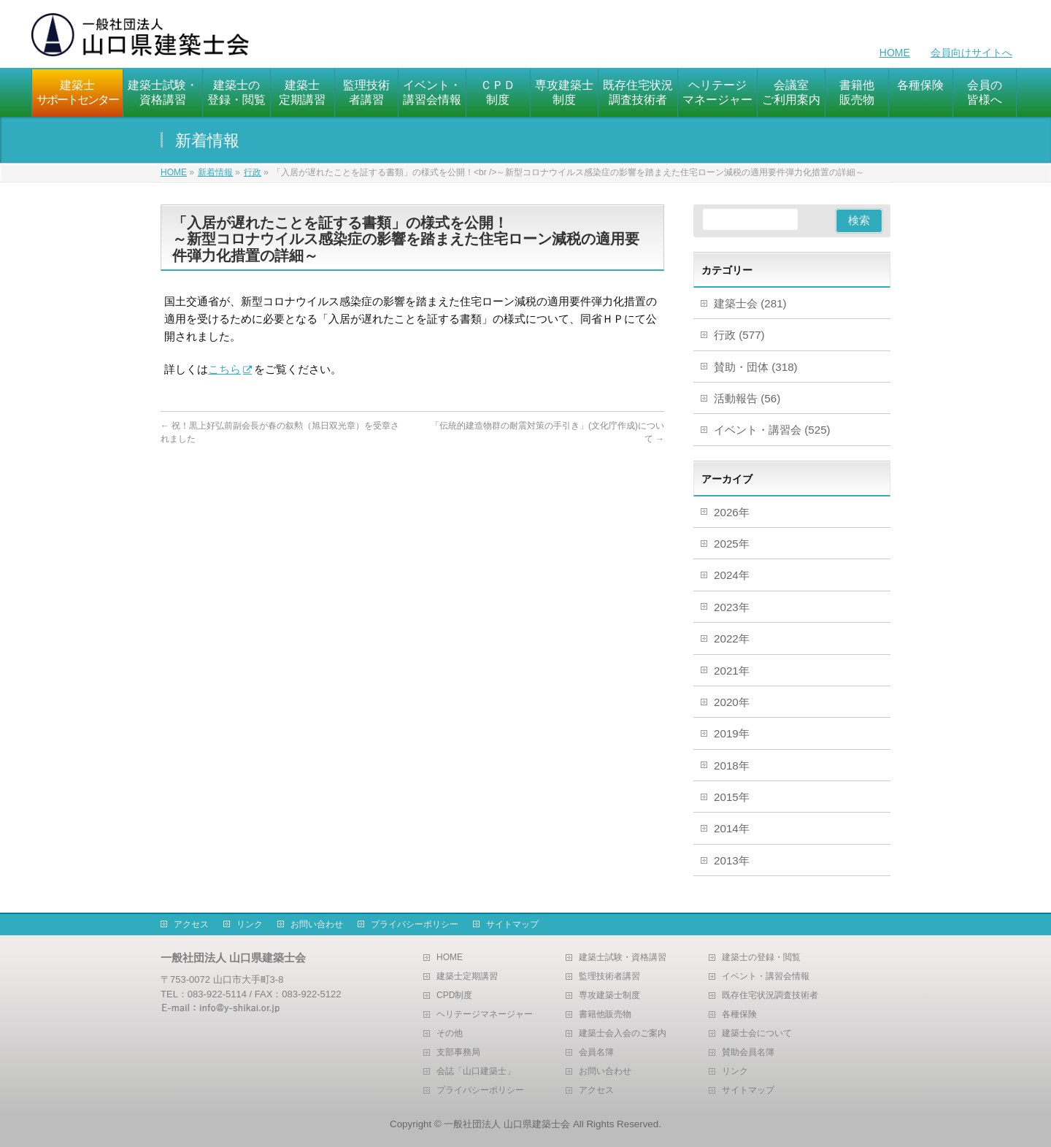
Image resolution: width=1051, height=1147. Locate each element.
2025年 (732, 543)
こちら (224, 369)
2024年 (732, 575)
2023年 (732, 607)
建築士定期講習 (467, 976)
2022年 (732, 638)
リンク (249, 924)
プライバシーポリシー (414, 924)
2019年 (732, 733)
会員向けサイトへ (971, 52)
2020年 (732, 702)
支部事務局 (458, 1052)
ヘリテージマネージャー (484, 1014)
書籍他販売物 (605, 1014)
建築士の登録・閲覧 (761, 957)
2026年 (732, 512)
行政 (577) (739, 335)
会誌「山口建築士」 (475, 1071)
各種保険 (739, 1014)
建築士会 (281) (750, 303)
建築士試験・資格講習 (622, 957)
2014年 (732, 828)
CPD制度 (454, 995)
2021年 (732, 670)
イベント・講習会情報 (765, 976)
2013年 (732, 860)
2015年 (732, 797)
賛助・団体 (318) (756, 367)
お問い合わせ (316, 924)
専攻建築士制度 (609, 995)
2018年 (732, 765)
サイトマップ (512, 924)
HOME (894, 52)
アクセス (191, 924)
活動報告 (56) (747, 398)
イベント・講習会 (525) (772, 429)
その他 (449, 1033)
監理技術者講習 (609, 976)
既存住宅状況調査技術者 (770, 995)
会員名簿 (596, 1052)
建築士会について (757, 1033)
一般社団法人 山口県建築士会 (507, 1124)
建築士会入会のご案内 (622, 1033)
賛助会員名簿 (748, 1052)
